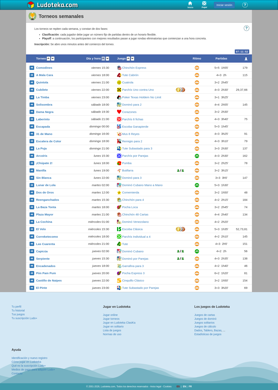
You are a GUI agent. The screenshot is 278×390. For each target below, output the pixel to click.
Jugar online (110, 314)
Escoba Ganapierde (135, 126)
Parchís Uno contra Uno (138, 89)
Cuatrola (127, 82)
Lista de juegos (112, 330)
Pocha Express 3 (133, 273)
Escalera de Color (48, 141)
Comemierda (130, 192)
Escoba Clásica (132, 229)
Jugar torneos (111, 318)
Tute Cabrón (130, 75)
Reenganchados (47, 199)
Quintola (42, 82)
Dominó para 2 (132, 104)
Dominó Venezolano (135, 221)
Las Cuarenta (45, 243)
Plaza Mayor (44, 214)
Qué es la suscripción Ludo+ (29, 365)
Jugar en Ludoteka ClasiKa (119, 322)
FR (190, 386)
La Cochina (44, 221)
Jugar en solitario (113, 326)
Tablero (208, 330)
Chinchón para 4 (133, 199)
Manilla (41, 170)
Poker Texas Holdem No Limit (141, 97)
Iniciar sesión (224, 5)
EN (185, 386)
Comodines (44, 67)
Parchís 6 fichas (132, 119)
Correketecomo (47, 236)
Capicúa (42, 251)
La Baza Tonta (46, 207)
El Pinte (41, 287)
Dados (198, 330)
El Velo (41, 229)
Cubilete (42, 89)
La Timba (42, 97)
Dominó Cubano (132, 251)
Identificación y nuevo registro (29, 357)
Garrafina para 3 (133, 266)
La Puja (41, 148)
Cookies (167, 386)
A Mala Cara (44, 75)
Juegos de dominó (205, 318)
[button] (48, 59)
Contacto (17, 373)
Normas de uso (112, 334)
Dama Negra (44, 111)
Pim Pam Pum (46, 273)
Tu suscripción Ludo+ (24, 318)
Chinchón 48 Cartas (135, 214)
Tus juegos (18, 314)
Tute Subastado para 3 (137, 148)
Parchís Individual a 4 (136, 236)
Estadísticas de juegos (207, 334)
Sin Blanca (43, 177)
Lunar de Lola (46, 185)
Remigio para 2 (132, 141)
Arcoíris (41, 155)
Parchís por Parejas (135, 155)
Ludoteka (50, 5)
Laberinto (43, 119)
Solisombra (44, 104)
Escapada (43, 126)
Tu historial (18, 310)
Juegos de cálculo (205, 326)
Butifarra (127, 170)
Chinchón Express (134, 67)
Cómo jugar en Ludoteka (26, 361)
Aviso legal (155, 386)
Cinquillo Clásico (133, 280)
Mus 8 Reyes (130, 133)
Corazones (129, 111)
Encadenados (45, 266)
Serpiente (43, 258)
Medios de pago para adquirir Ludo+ (33, 369)
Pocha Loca (130, 207)
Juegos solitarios (204, 322)
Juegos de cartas (204, 314)
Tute (125, 243)
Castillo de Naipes (49, 280)
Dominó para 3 (132, 177)
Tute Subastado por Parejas (140, 287)
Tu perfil (16, 306)
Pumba (126, 163)
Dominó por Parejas (135, 258)
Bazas (217, 330)
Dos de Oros (45, 192)
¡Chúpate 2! (44, 163)
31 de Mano (44, 133)
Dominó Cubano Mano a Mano (142, 185)
